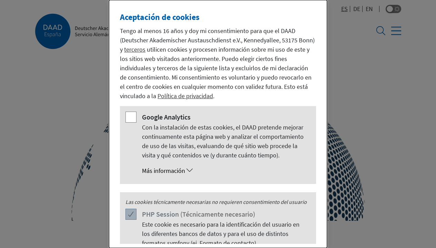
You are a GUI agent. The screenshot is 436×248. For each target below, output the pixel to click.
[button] (225, 171)
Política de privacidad (185, 96)
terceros (134, 49)
